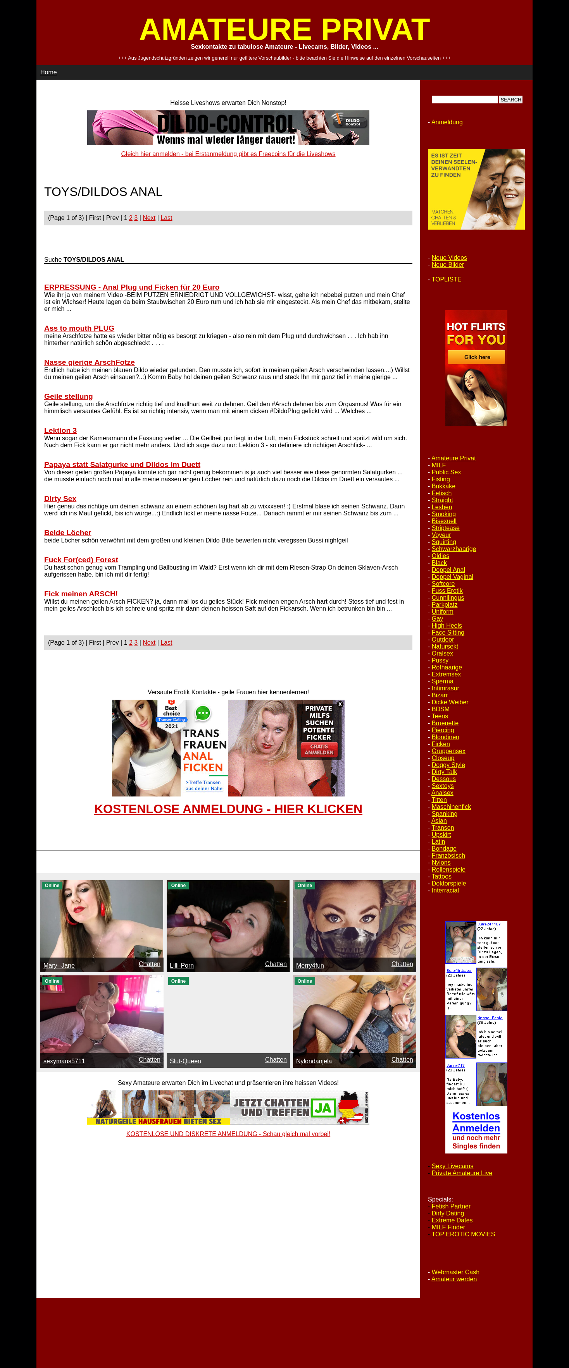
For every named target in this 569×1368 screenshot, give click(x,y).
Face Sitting (448, 632)
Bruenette (445, 723)
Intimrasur (445, 688)
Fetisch (442, 493)
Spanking (445, 813)
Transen (442, 827)
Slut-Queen (185, 1061)
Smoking (444, 514)
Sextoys (443, 786)
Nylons (441, 862)
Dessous (444, 779)
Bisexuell (444, 521)
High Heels (447, 625)
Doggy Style (448, 765)
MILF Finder (448, 1227)
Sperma (442, 681)
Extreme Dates (452, 1220)
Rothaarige (447, 667)
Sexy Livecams (453, 1166)
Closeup (443, 758)
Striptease (446, 528)
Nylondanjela (314, 1061)
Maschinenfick (451, 806)
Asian (439, 820)
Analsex (442, 793)
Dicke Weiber (450, 702)
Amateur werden (454, 1279)
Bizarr (440, 695)
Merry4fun (310, 965)
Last (166, 218)
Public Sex (446, 472)
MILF (439, 465)
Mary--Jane (59, 965)
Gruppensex (449, 751)
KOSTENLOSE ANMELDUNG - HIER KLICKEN (228, 809)
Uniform (442, 611)
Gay (437, 618)
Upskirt (441, 834)
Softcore (443, 583)
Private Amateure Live (462, 1173)
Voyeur (441, 535)
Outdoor (443, 639)
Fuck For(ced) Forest (81, 560)
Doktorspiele (449, 883)
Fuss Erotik (447, 590)
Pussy (440, 660)
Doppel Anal (448, 569)
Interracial (445, 890)
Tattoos (441, 876)
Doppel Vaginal (452, 576)
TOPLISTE (446, 279)
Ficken (441, 744)
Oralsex (442, 653)
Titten (439, 799)
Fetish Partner (451, 1206)
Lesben (442, 507)
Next (149, 218)
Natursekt (445, 646)
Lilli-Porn (182, 965)
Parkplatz (445, 604)
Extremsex (446, 674)
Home (48, 72)
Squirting (444, 542)
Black (439, 563)
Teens (439, 716)
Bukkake (443, 486)
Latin (438, 841)
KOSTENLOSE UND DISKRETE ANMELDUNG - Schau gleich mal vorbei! (228, 1134)
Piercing (443, 730)
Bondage (444, 848)
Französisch (448, 855)
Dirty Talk (444, 772)
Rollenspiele (449, 869)
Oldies (440, 556)
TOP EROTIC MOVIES (463, 1234)
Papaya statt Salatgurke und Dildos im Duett (122, 464)
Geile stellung (68, 396)
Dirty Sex (60, 498)
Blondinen (445, 737)
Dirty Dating (448, 1213)
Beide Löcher (67, 533)
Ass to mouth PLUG (79, 328)
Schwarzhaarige (454, 549)
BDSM (441, 709)
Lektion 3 (60, 430)
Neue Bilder (448, 264)
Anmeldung (447, 122)
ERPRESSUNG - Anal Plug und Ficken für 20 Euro (131, 287)
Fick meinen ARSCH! (81, 594)
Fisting (441, 479)
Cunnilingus (448, 597)
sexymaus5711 (64, 1061)
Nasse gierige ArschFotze (89, 362)
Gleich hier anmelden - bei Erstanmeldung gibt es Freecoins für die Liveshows (228, 154)
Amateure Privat (453, 458)
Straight (442, 500)
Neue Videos (449, 257)
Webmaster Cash (455, 1272)
